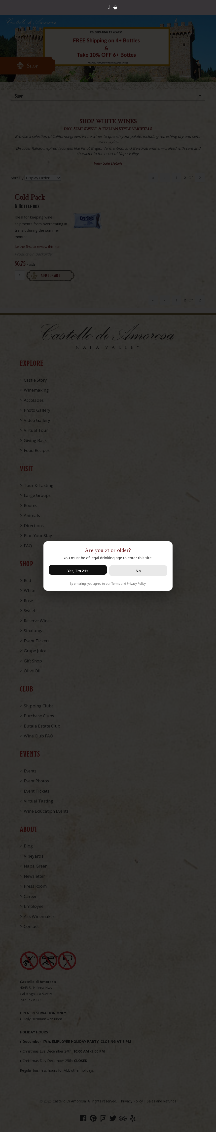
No (138, 570)
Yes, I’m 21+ (77, 570)
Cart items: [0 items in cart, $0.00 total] (115, 7)
